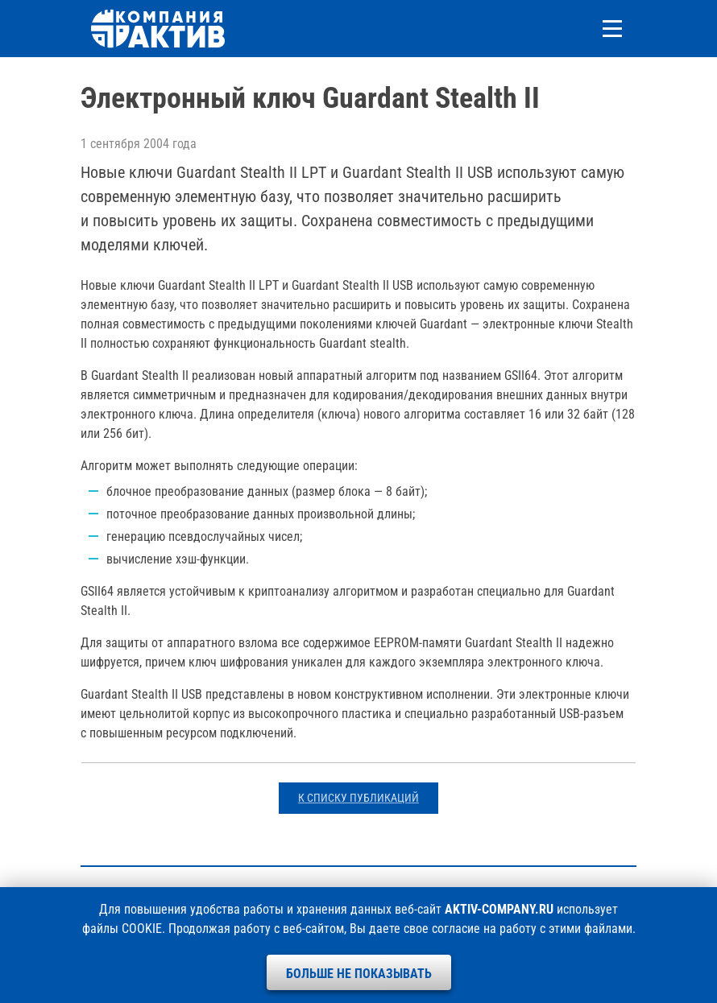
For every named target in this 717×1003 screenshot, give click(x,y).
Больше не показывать (359, 973)
